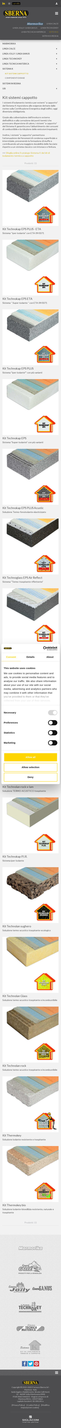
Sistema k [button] (53, 32)
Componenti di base (15, 78)
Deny (30, 777)
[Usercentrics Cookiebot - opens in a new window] (43, 648)
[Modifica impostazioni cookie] (35, 1406)
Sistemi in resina (50, 36)
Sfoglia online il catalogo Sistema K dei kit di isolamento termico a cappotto (26, 154)
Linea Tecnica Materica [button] (33, 32)
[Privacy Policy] (18, 1405)
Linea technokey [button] (49, 28)
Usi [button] (4, 88)
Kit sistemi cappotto (16, 73)
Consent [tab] (11, 657)
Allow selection (30, 767)
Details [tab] (31, 657)
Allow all (30, 757)
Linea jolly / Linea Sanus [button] (25, 28)
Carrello (16, 3)
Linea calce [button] (52, 23)
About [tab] (50, 657)
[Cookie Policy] (33, 1405)
